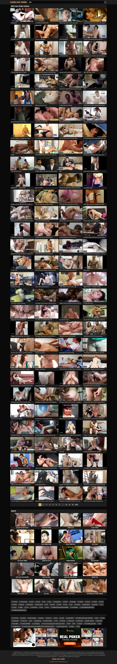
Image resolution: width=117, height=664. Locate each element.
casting (24, 618)
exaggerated (16, 626)
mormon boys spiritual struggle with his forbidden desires (38, 626)
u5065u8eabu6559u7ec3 (19, 610)
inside (62, 618)
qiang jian (16, 621)
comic (14, 607)
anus (47, 607)
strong (15, 604)
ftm (44, 602)
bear (50, 602)
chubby (81, 602)
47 (69, 504)
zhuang (63, 621)
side (69, 624)
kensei (80, 624)
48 (72, 504)
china (32, 602)
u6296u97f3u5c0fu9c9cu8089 (60, 607)
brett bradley (32, 618)
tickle (101, 602)
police (66, 602)
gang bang (38, 621)
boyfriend (80, 621)
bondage (73, 602)
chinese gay (24, 602)
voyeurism (71, 621)
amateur (95, 604)
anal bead (34, 607)
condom (78, 604)
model (95, 602)
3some (88, 602)
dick (42, 607)
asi (31, 621)
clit (47, 604)
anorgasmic (58, 602)
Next (76, 504)
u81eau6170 (70, 618)
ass (71, 604)
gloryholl (99, 621)
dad (97, 618)
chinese (15, 602)
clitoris (53, 604)
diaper (72, 626)
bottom (22, 604)
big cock (49, 618)
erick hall (15, 618)
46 (66, 504)
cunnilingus (75, 607)
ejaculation (86, 604)
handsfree (30, 604)
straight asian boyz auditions (85, 618)
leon (56, 618)
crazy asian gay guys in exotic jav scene (54, 624)
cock (66, 604)
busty (59, 604)
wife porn (24, 621)
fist (74, 624)
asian (38, 602)
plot (79, 626)
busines (41, 618)
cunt (27, 607)
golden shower (90, 621)
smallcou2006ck (26, 624)
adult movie (39, 604)
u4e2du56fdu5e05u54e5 (87, 607)
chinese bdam (48, 621)
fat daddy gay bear (91, 624)
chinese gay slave (62, 626)
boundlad (15, 624)
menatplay (37, 624)
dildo (21, 607)
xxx (102, 604)
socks (103, 618)
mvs (56, 621)
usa (100, 624)
